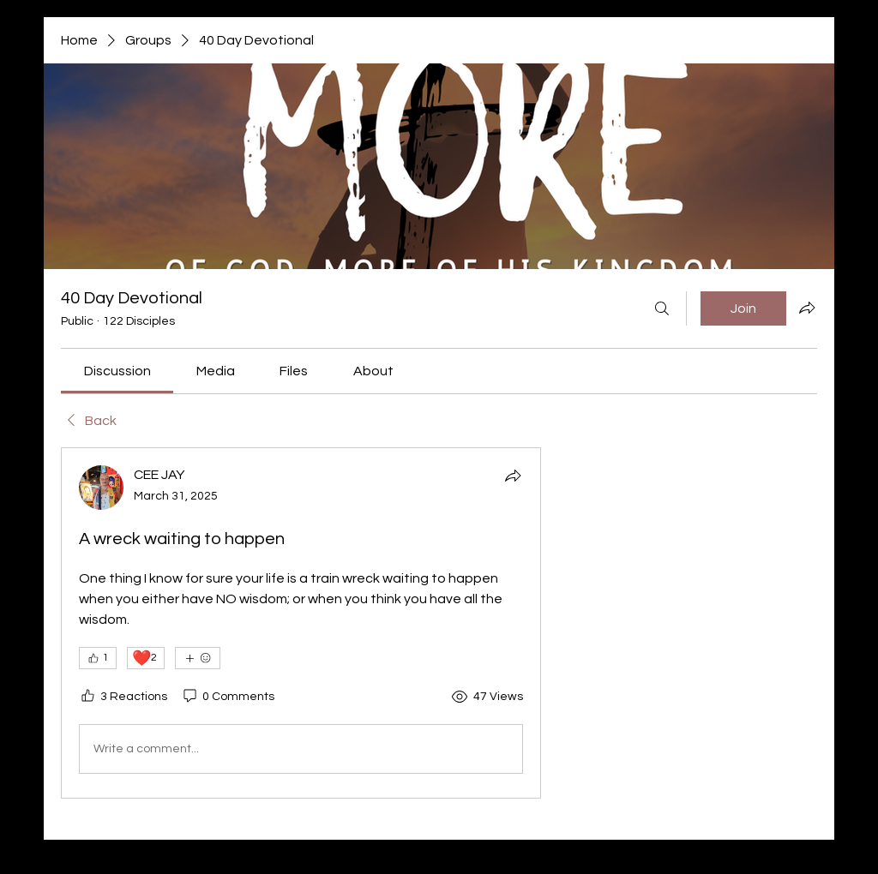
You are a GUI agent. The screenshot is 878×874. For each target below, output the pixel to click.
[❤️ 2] (146, 658)
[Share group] (807, 307)
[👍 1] (98, 658)
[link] (117, 371)
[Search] (662, 308)
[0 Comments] (227, 697)
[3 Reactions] (123, 697)
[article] (301, 623)
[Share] (512, 475)
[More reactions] (197, 658)
